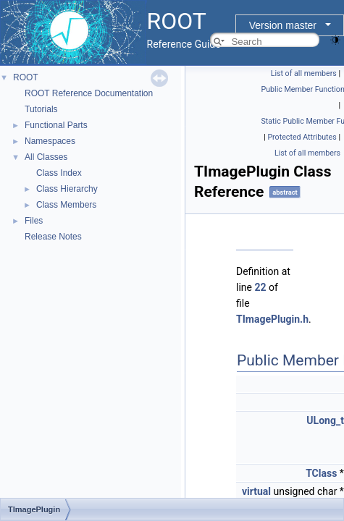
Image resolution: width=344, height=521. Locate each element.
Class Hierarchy (67, 189)
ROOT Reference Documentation (89, 93)
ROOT (25, 77)
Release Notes (53, 237)
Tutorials (41, 109)
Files (34, 221)
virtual (256, 491)
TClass (321, 473)
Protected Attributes (301, 137)
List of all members (304, 73)
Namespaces (50, 141)
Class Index (59, 173)
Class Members (66, 205)
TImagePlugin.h (272, 319)
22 (260, 287)
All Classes (46, 157)
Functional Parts (56, 125)
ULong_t (325, 420)
